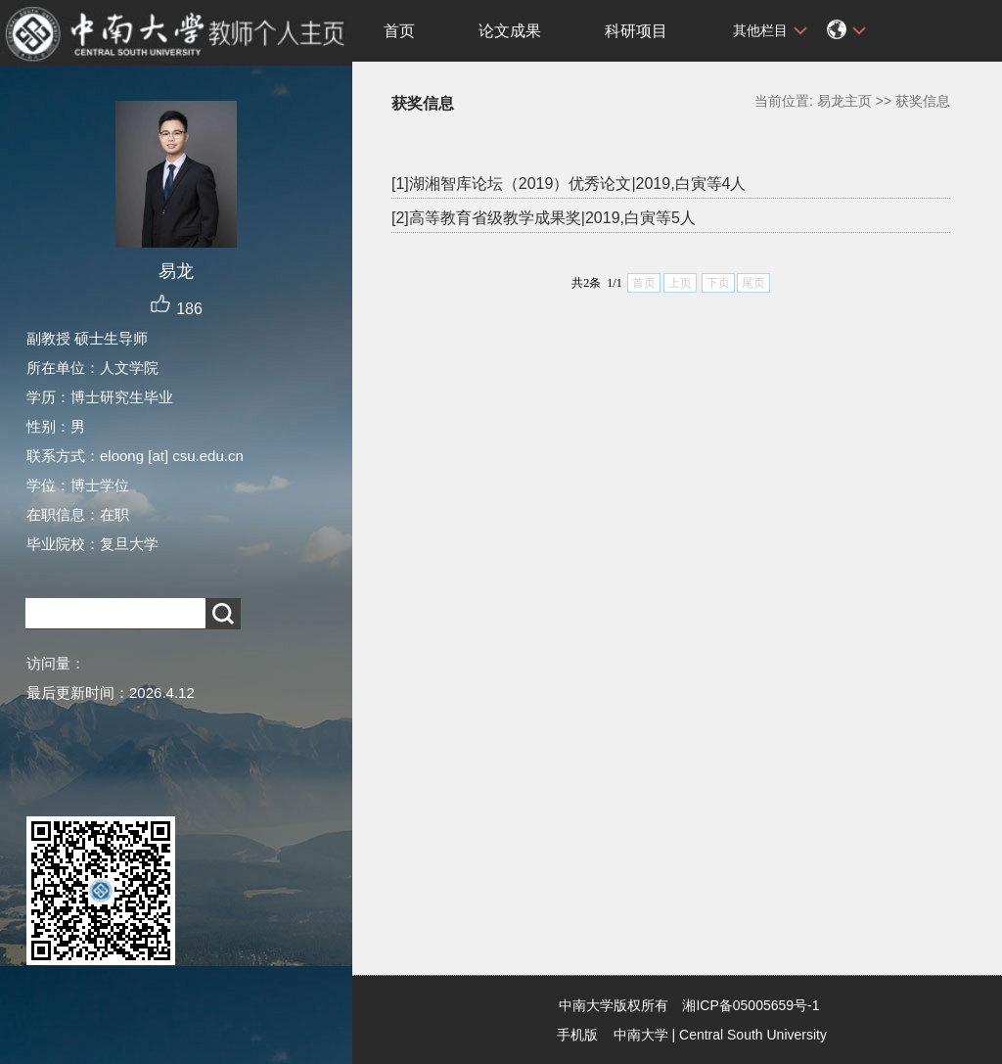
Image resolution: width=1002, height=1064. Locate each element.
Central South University (753, 1034)
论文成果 (509, 31)
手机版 (577, 1034)
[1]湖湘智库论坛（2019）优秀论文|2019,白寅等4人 (568, 183)
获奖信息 (922, 101)
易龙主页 (844, 101)
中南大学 (641, 1034)
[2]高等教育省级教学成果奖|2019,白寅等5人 (543, 217)
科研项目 (636, 31)
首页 (399, 31)
